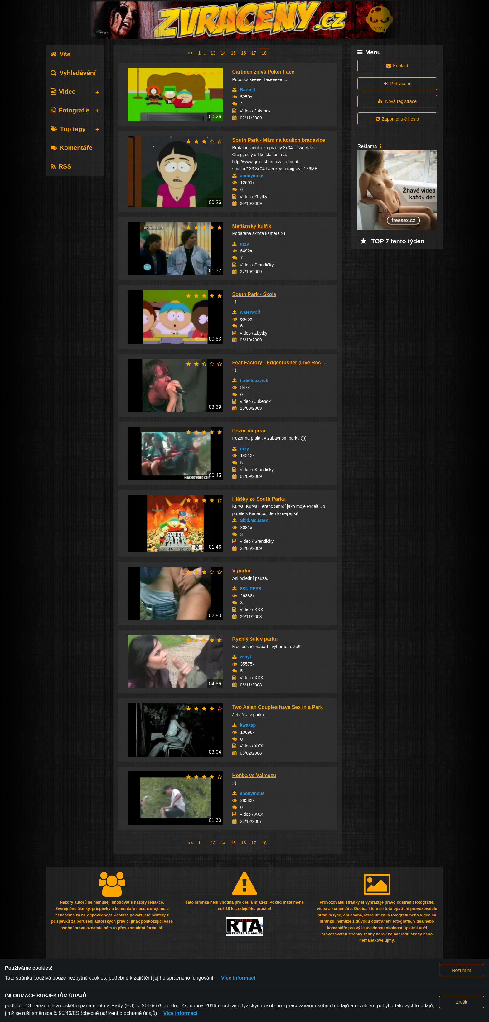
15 (233, 52)
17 (253, 52)
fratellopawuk (254, 380)
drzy (244, 243)
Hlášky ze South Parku (259, 499)
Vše (61, 54)
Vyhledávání (73, 72)
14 (223, 52)
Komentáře (71, 147)
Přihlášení (397, 83)
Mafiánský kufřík (251, 226)
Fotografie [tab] (70, 110)
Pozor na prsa (248, 430)
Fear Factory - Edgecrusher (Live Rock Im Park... (289, 362)
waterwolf (250, 312)
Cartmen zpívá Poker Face (263, 71)
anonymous (252, 175)
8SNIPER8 (250, 588)
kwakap (248, 725)
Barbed (247, 89)
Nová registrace (397, 101)
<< (190, 52)
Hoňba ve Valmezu (254, 775)
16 (243, 52)
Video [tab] (63, 91)
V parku (241, 570)
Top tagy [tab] (68, 129)
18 (264, 52)
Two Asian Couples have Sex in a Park (277, 707)
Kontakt (397, 65)
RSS (61, 166)
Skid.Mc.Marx (254, 520)
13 (213, 52)
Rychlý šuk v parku (255, 639)
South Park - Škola (254, 294)
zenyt (245, 656)
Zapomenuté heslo (397, 119)
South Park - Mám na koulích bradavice (278, 140)
